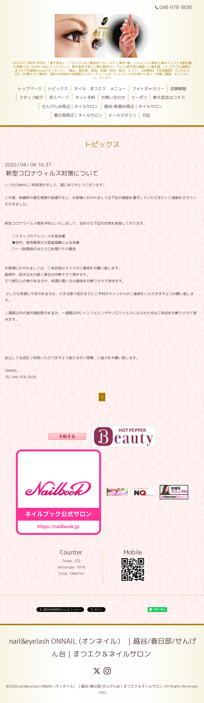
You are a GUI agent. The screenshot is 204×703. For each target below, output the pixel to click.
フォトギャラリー (148, 88)
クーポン (139, 97)
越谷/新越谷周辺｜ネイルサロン (133, 106)
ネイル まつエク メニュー (100, 88)
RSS (103, 692)
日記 (146, 115)
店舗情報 (178, 88)
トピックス (58, 88)
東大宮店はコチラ (169, 97)
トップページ (30, 88)
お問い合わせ (113, 97)
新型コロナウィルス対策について (52, 173)
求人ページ (59, 97)
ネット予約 (85, 97)
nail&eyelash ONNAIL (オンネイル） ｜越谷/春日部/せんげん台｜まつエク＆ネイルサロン (102, 647)
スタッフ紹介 (31, 97)
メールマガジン (122, 115)
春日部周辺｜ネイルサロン (78, 115)
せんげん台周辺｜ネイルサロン (70, 106)
